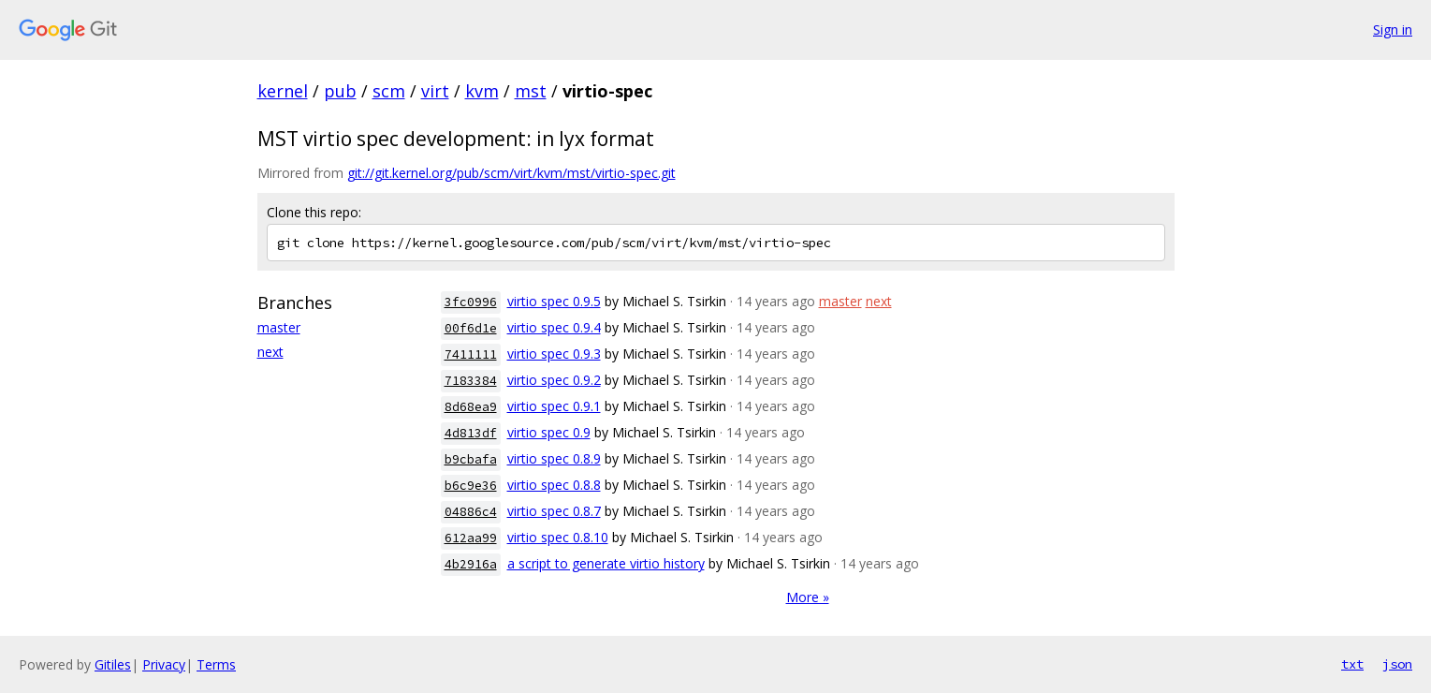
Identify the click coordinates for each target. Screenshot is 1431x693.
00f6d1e (471, 328)
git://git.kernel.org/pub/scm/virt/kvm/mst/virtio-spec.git (511, 173)
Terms (216, 664)
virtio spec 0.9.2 (554, 380)
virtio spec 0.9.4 (554, 327)
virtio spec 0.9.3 (554, 353)
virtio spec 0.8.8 (554, 485)
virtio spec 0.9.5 (554, 301)
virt (435, 91)
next (270, 352)
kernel (282, 91)
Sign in (1392, 29)
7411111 (471, 354)
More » (807, 597)
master (278, 327)
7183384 (471, 381)
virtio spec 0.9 (549, 432)
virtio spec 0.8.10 (557, 537)
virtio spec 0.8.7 (554, 511)
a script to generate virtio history (606, 563)
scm (388, 91)
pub (340, 91)
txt (1352, 664)
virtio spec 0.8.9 (554, 458)
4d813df (471, 433)
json (1397, 664)
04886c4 (471, 512)
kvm (482, 91)
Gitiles (113, 664)
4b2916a (471, 564)
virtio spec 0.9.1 (554, 406)
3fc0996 (471, 302)
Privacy (163, 664)
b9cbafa (471, 459)
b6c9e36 (471, 486)
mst (531, 91)
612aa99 (471, 538)
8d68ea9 (471, 407)
